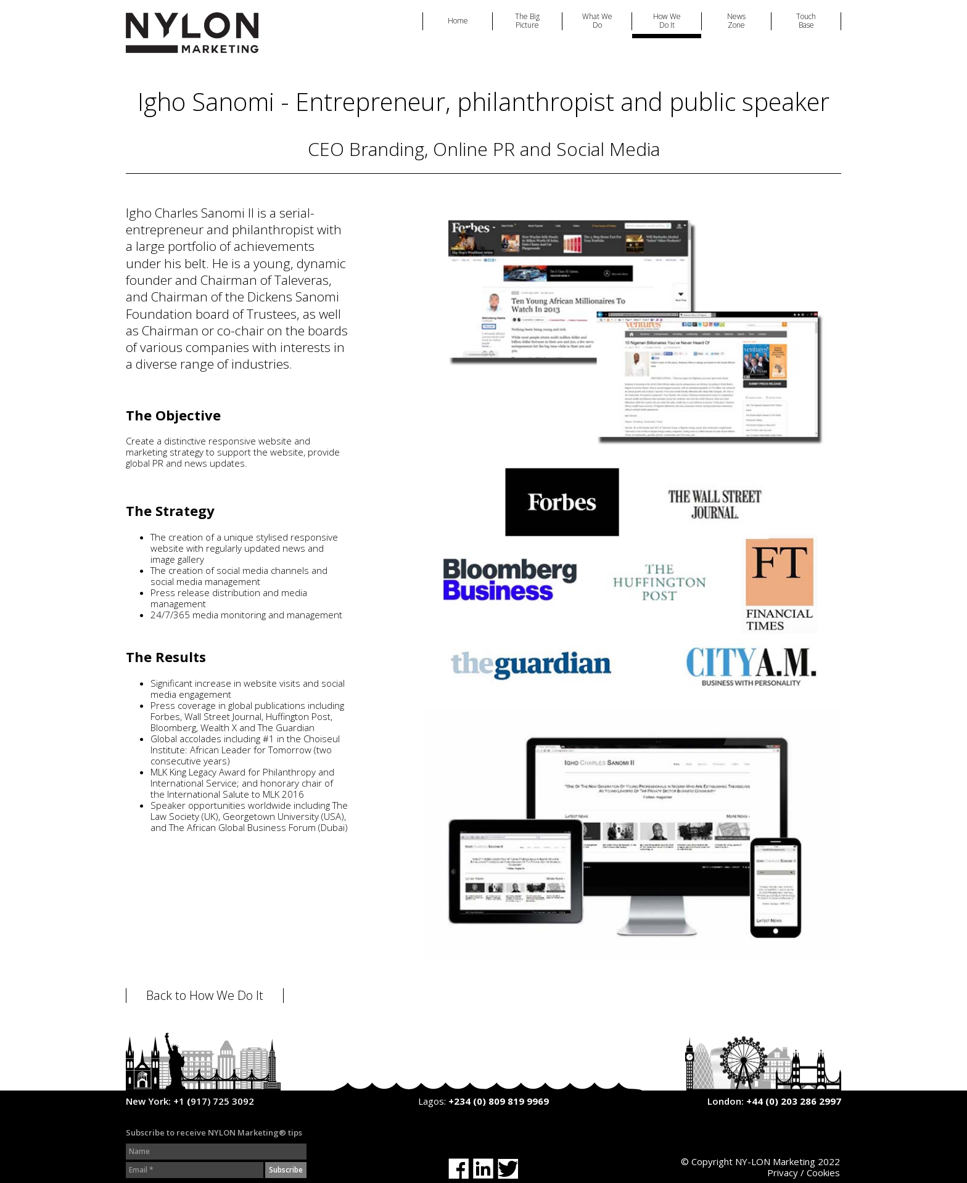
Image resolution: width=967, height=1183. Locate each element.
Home (458, 21)
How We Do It (667, 21)
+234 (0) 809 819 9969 (498, 1101)
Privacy (782, 1172)
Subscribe (286, 1170)
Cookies (823, 1172)
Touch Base (806, 21)
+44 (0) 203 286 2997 (793, 1101)
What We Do (597, 21)
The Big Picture (527, 21)
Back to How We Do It (204, 995)
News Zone (736, 21)
